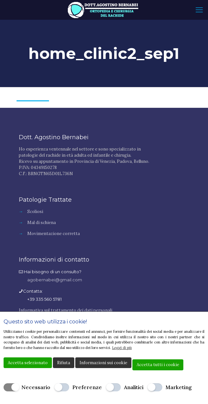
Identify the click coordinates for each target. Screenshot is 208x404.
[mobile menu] (199, 9)
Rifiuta (63, 362)
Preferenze (87, 387)
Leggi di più (122, 347)
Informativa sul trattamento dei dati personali (65, 310)
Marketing (178, 387)
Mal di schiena (41, 222)
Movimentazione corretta (53, 233)
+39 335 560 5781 (44, 299)
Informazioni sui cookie (103, 362)
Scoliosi (35, 211)
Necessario (35, 387)
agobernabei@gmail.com (54, 279)
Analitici (133, 387)
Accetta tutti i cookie (158, 364)
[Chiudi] (200, 322)
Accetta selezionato (28, 362)
